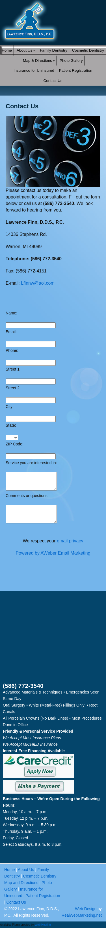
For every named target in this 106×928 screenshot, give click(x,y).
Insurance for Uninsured (34, 70)
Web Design (85, 908)
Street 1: (13, 369)
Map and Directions (21, 882)
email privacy (70, 540)
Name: (11, 313)
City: (10, 406)
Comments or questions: (27, 495)
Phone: (12, 350)
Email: (11, 331)
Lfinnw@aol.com (38, 283)
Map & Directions (39, 60)
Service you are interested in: (31, 462)
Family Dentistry (53, 50)
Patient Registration (75, 70)
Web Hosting (43, 924)
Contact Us (53, 81)
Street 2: (13, 388)
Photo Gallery (71, 60)
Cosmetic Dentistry (88, 50)
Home (7, 50)
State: (11, 425)
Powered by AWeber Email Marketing (53, 553)
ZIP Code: (14, 444)
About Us (26, 50)
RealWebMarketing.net (82, 915)
